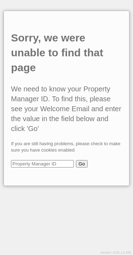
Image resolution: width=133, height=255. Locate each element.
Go (82, 163)
